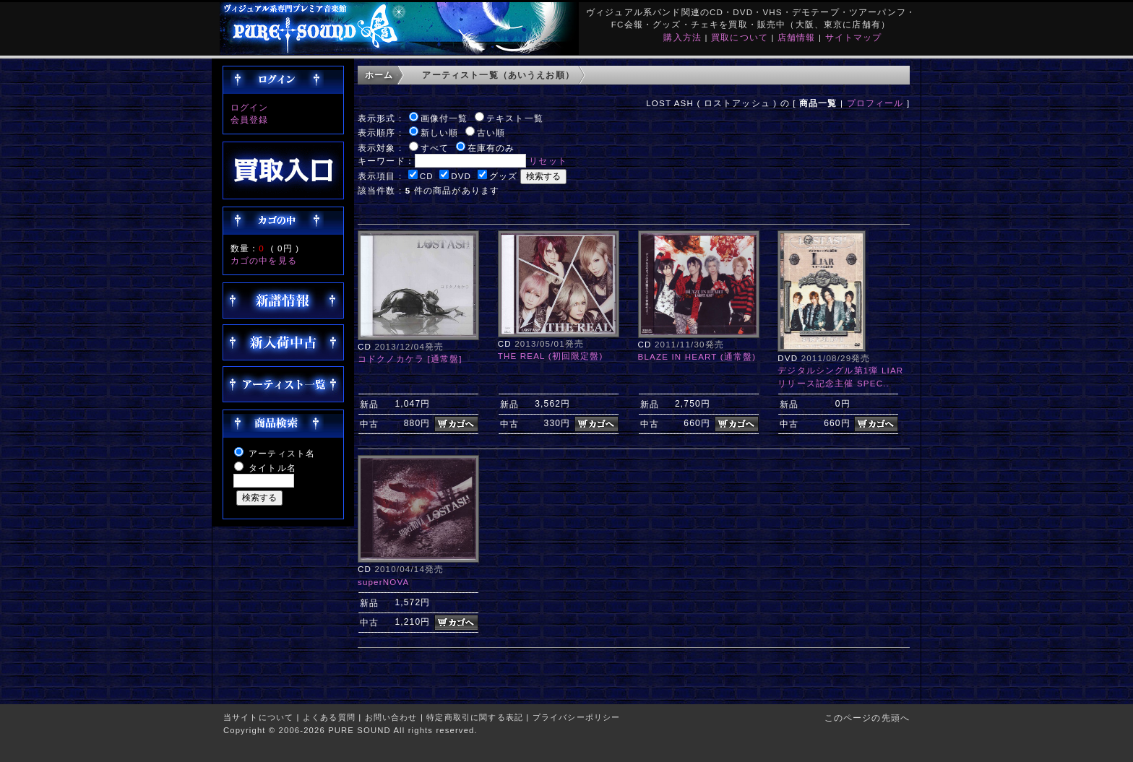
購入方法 (682, 37)
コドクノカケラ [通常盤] (410, 358)
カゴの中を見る (264, 260)
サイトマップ (853, 37)
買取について (739, 37)
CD (427, 176)
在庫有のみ (491, 147)
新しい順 (440, 132)
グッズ (503, 176)
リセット (548, 160)
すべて (435, 147)
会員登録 (250, 119)
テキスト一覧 (514, 118)
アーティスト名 (282, 453)
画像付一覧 (444, 118)
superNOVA (383, 581)
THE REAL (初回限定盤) (550, 355)
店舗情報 (796, 37)
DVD (461, 176)
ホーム (379, 74)
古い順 (491, 132)
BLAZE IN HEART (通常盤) (697, 356)
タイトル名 (272, 467)
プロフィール (875, 103)
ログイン (250, 107)
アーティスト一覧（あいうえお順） (498, 74)
